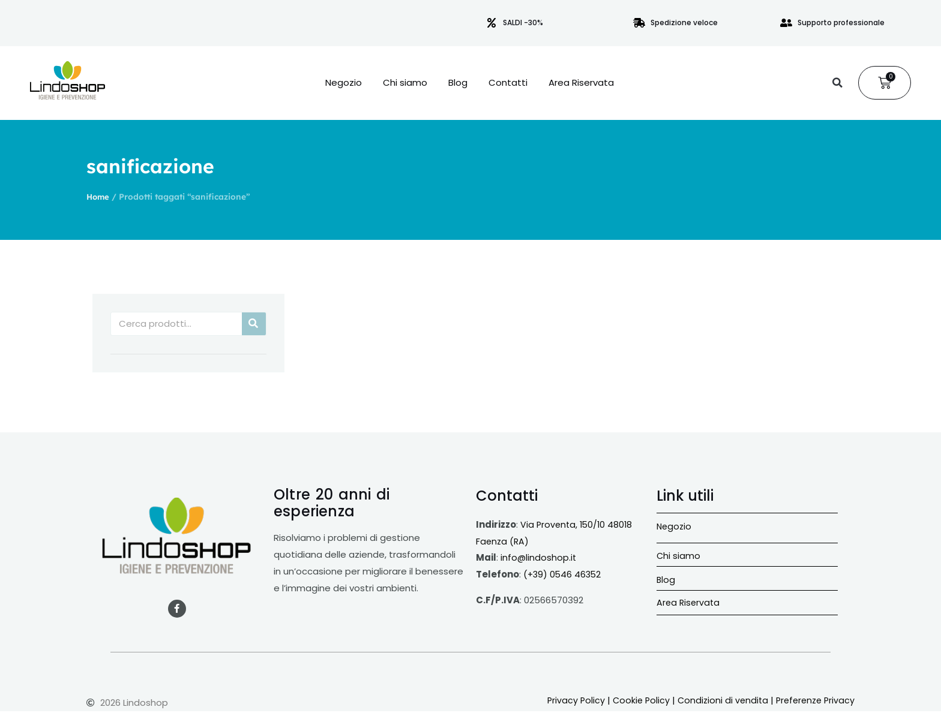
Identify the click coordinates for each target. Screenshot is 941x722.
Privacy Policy (567, 700)
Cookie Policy (633, 700)
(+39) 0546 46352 (563, 574)
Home (98, 196)
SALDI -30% (523, 22)
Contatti (508, 83)
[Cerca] (254, 323)
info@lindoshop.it (539, 557)
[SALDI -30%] (491, 23)
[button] (837, 83)
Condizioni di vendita (717, 700)
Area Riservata (581, 83)
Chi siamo (405, 83)
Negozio (343, 83)
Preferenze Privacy (813, 700)
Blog (457, 83)
